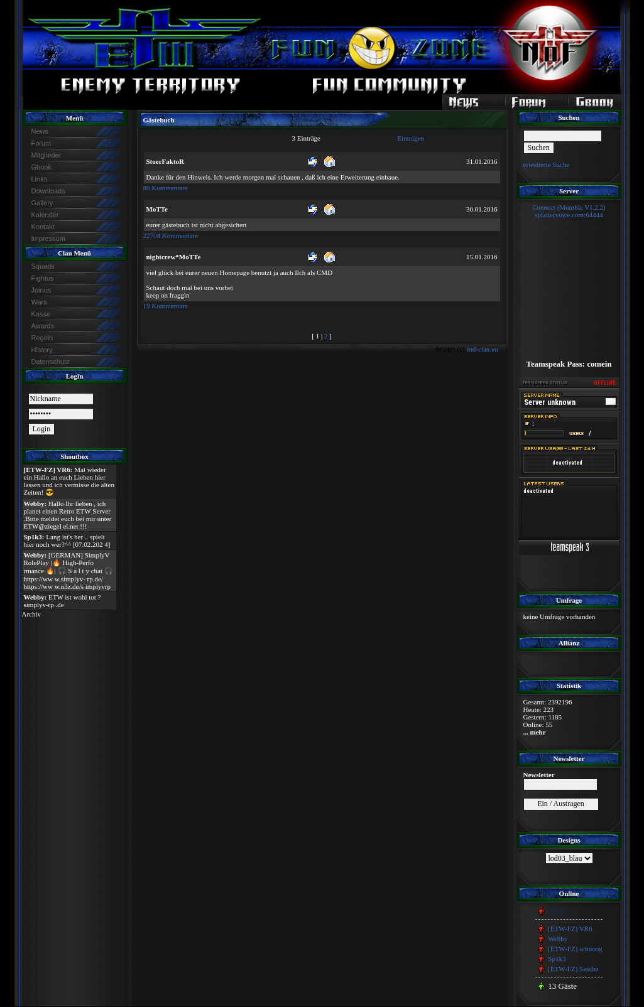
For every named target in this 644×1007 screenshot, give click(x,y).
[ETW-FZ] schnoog (575, 948)
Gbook (41, 167)
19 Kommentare (165, 306)
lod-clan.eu (482, 349)
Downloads (48, 191)
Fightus (42, 278)
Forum (41, 143)
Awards (42, 326)
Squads (43, 266)
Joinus (41, 290)
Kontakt (43, 226)
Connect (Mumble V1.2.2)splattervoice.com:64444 (569, 210)
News (40, 131)
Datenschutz (50, 361)
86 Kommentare (165, 187)
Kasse (41, 314)
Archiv (31, 614)
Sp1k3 (556, 958)
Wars (39, 302)
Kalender (45, 214)
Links (39, 179)
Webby (557, 938)
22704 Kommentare (171, 235)
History (42, 349)
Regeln (42, 338)
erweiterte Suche (546, 164)
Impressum (48, 238)
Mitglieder (46, 155)
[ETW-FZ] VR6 (570, 928)
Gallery (42, 203)
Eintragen (410, 138)
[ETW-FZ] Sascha (573, 968)
